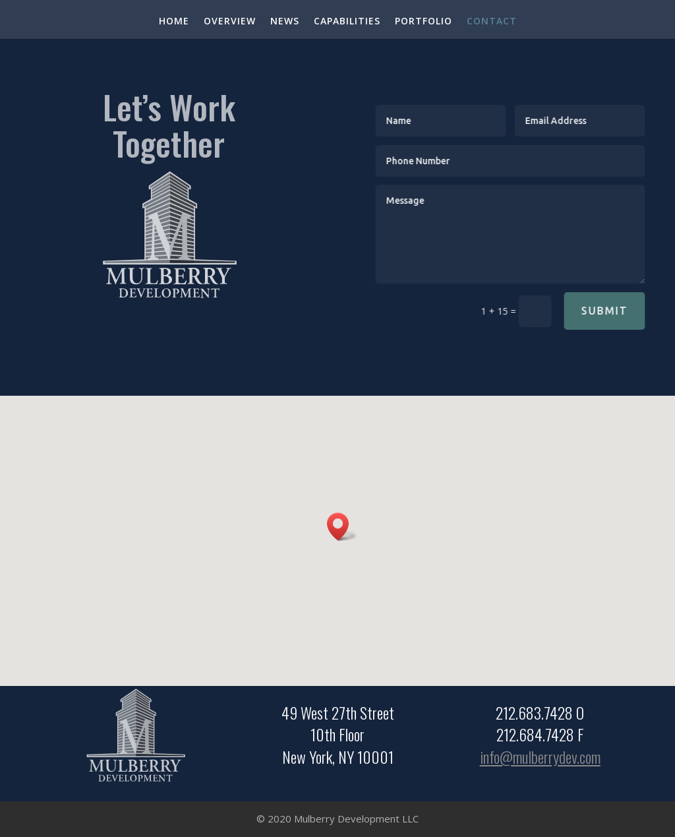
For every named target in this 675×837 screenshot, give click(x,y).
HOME (174, 21)
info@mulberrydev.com (540, 756)
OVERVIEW (230, 21)
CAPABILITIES (347, 21)
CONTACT (492, 21)
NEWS (284, 21)
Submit (616, 311)
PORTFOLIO (423, 21)
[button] (342, 526)
